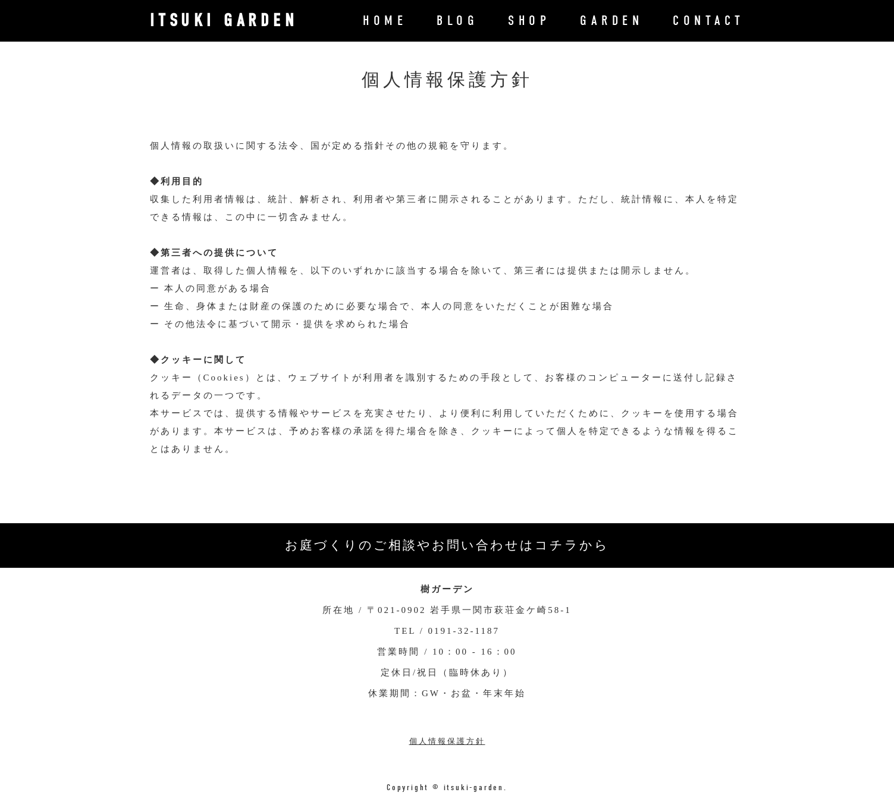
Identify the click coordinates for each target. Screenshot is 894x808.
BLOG (457, 20)
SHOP (529, 20)
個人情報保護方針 (447, 741)
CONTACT (709, 20)
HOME (385, 20)
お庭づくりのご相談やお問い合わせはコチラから (447, 545)
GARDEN (611, 20)
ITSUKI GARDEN (224, 20)
